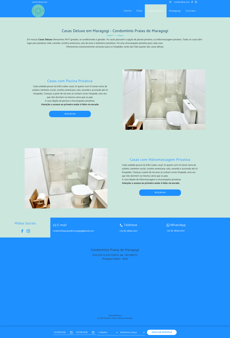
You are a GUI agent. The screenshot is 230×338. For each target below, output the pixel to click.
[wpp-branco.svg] (168, 225)
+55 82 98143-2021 (176, 231)
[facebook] (192, 2)
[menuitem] (127, 10)
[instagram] (195, 2)
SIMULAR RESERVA (162, 332)
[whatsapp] (170, 2)
